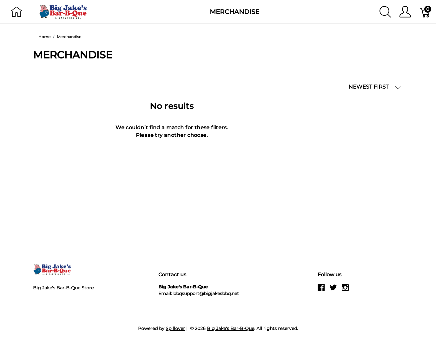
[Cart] (425, 11)
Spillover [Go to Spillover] (175, 328)
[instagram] (345, 290)
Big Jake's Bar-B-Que (230, 328)
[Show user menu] (405, 11)
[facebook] (321, 290)
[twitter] (333, 290)
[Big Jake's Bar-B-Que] (63, 11)
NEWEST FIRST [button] (374, 87)
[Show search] (385, 11)
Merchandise (234, 12)
